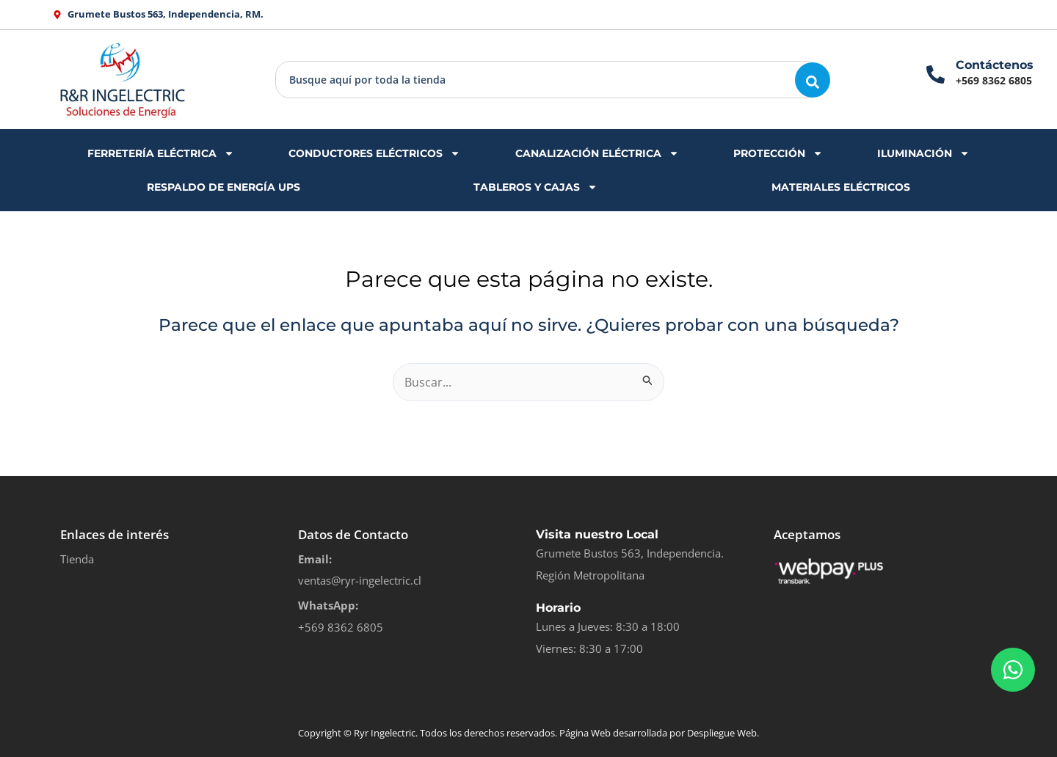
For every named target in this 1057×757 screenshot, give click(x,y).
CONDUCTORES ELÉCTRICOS (374, 153)
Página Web (585, 732)
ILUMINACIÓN (923, 153)
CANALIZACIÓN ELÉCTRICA (597, 153)
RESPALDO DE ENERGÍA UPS (223, 187)
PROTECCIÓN (778, 153)
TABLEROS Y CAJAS (535, 187)
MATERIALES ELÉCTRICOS (840, 187)
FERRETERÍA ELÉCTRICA (160, 153)
